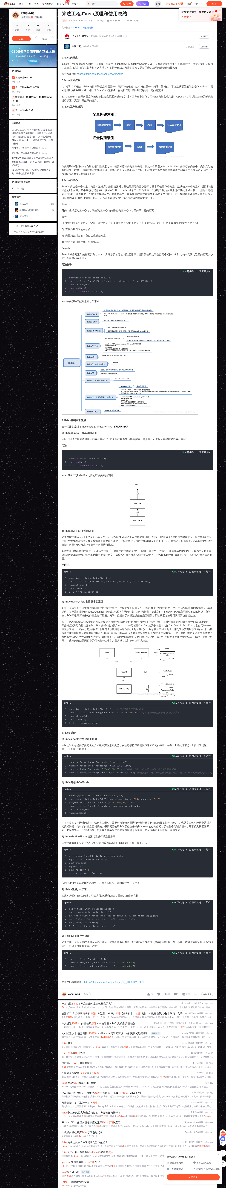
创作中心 (199, 4)
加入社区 (204, 36)
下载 (29, 4)
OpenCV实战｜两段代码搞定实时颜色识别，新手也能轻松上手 (31, 172)
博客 (21, 4)
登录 (158, 4)
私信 (44, 39)
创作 (214, 4)
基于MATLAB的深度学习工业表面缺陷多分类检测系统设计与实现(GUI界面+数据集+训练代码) (33, 162)
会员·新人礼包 (174, 3)
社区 (36, 4)
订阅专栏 (204, 46)
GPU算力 (63, 2)
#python (77, 27)
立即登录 (134, 30)
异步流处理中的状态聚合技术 (29, 153)
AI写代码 (189, 271)
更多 (75, 4)
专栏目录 (207, 994)
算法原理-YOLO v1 (29, 226)
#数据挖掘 (88, 27)
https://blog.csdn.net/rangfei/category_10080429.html (114, 982)
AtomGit (47, 3)
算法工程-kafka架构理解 (32, 231)
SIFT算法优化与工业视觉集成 (29, 148)
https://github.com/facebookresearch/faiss (100, 74)
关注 (86, 994)
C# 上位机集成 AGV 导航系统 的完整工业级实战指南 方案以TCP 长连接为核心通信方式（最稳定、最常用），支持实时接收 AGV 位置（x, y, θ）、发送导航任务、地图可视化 (32, 136)
